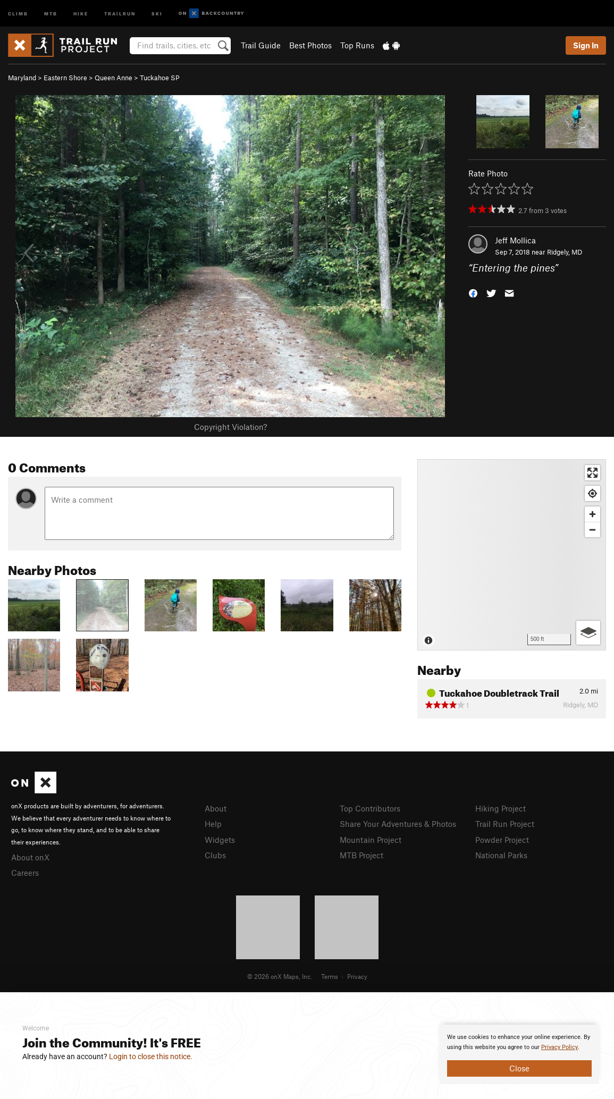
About (215, 808)
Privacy (357, 976)
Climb (18, 13)
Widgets (220, 839)
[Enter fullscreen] (592, 472)
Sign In (586, 45)
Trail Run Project (504, 824)
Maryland (22, 77)
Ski (157, 13)
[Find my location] (592, 493)
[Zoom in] (592, 514)
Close (519, 1068)
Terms (329, 976)
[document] (519, 1054)
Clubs (215, 855)
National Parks (501, 855)
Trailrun (120, 13)
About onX (30, 857)
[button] (473, 292)
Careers (25, 872)
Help (213, 824)
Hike (80, 13)
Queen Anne (113, 77)
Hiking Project (500, 808)
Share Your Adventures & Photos (398, 824)
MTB (50, 13)
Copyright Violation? (230, 427)
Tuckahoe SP (160, 77)
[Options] (588, 633)
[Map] (511, 555)
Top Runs (357, 45)
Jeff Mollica (515, 240)
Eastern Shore (65, 77)
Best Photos (310, 45)
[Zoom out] (592, 529)
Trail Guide (261, 45)
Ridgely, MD (564, 252)
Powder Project (502, 839)
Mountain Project (370, 839)
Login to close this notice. (150, 1056)
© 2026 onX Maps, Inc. (279, 976)
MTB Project (361, 855)
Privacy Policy (559, 1047)
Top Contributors (370, 808)
